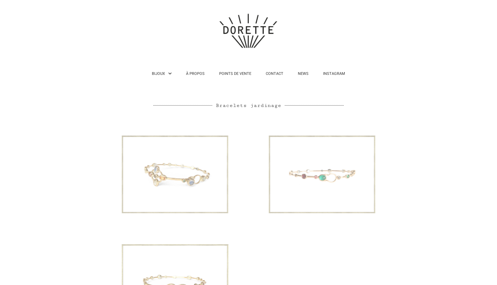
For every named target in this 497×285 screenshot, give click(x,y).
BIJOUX (162, 73)
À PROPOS (195, 73)
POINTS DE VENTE (235, 73)
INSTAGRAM (334, 73)
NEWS (303, 73)
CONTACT (274, 73)
